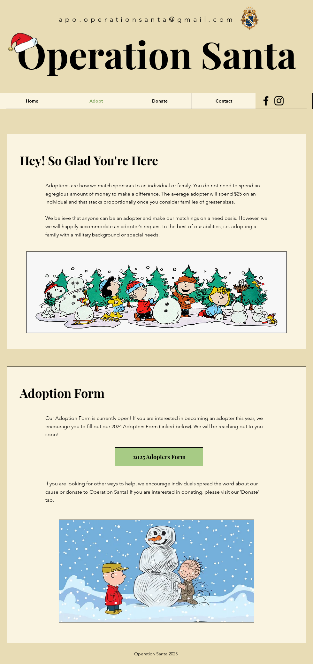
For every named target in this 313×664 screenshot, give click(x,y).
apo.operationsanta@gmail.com (147, 19)
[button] (224, 101)
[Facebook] (266, 101)
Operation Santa (156, 54)
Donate (249, 492)
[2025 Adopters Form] (159, 456)
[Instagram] (279, 101)
